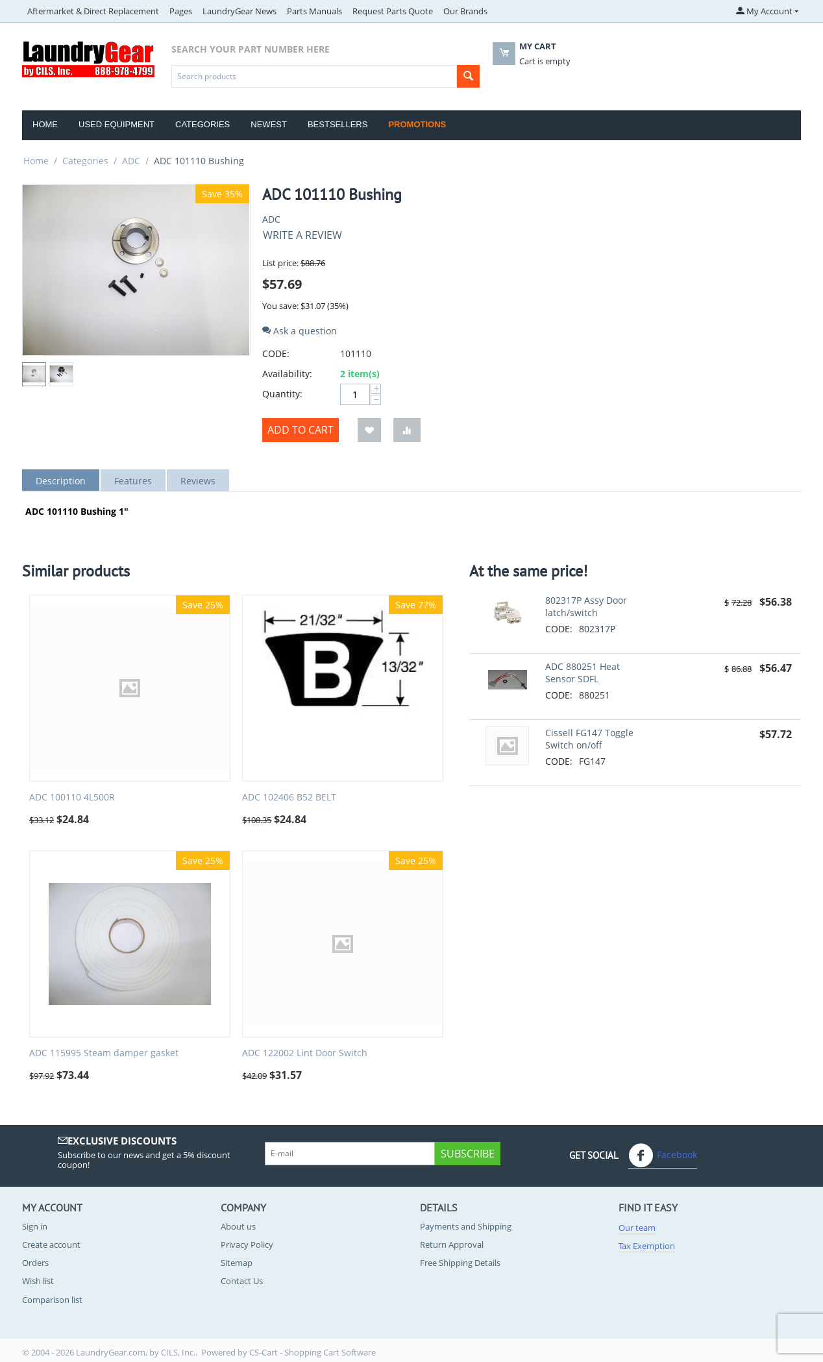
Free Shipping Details (460, 1263)
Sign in (34, 1226)
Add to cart (300, 430)
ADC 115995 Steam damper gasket (103, 1053)
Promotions (417, 124)
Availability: (287, 373)
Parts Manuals (314, 11)
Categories (202, 124)
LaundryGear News (239, 11)
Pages (180, 11)
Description (61, 481)
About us (238, 1226)
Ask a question (299, 331)
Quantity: (282, 394)
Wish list (38, 1281)
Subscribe (468, 1153)
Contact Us (242, 1281)
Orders (35, 1263)
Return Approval (452, 1244)
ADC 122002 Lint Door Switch (304, 1053)
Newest (269, 124)
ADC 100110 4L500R (72, 797)
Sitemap (236, 1263)
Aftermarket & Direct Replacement (93, 11)
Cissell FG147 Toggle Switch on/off (589, 738)
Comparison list (52, 1300)
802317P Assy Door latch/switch (586, 606)
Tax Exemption (647, 1246)
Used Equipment (116, 124)
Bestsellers (338, 124)
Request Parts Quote (392, 11)
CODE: (275, 353)
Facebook (662, 1155)
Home (45, 124)
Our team (637, 1227)
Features (133, 481)
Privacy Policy (247, 1244)
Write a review (302, 235)
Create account (51, 1244)
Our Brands (465, 11)
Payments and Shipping (465, 1226)
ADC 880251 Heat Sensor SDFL (582, 672)
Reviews (197, 481)
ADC (131, 161)
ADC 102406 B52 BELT (289, 797)
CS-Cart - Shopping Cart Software (312, 1352)
